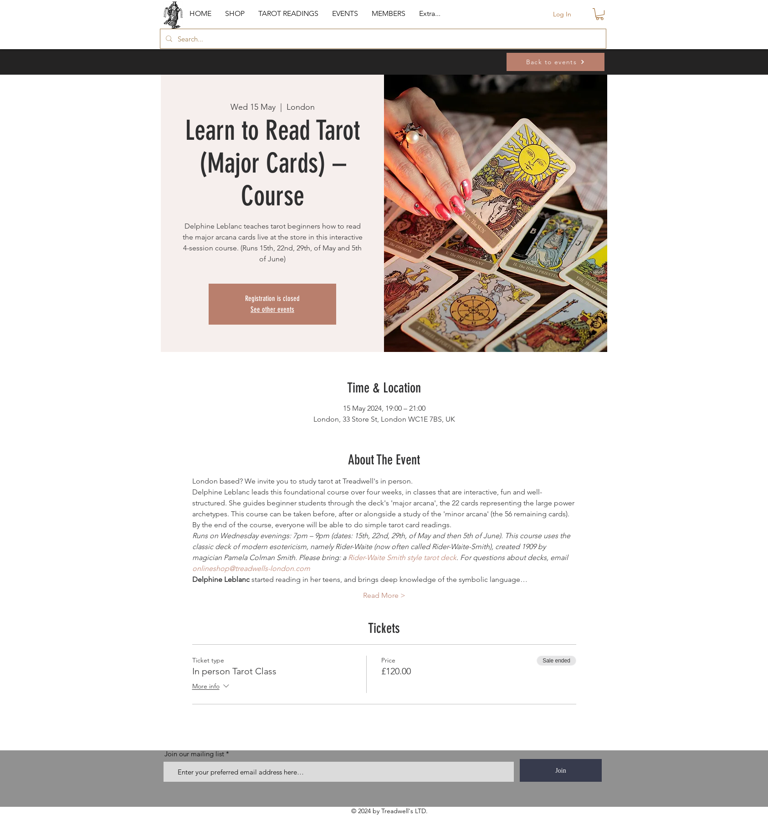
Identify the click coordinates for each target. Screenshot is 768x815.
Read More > (384, 595)
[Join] (561, 770)
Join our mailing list (194, 753)
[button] (234, 13)
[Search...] (382, 38)
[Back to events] (555, 62)
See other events (272, 309)
